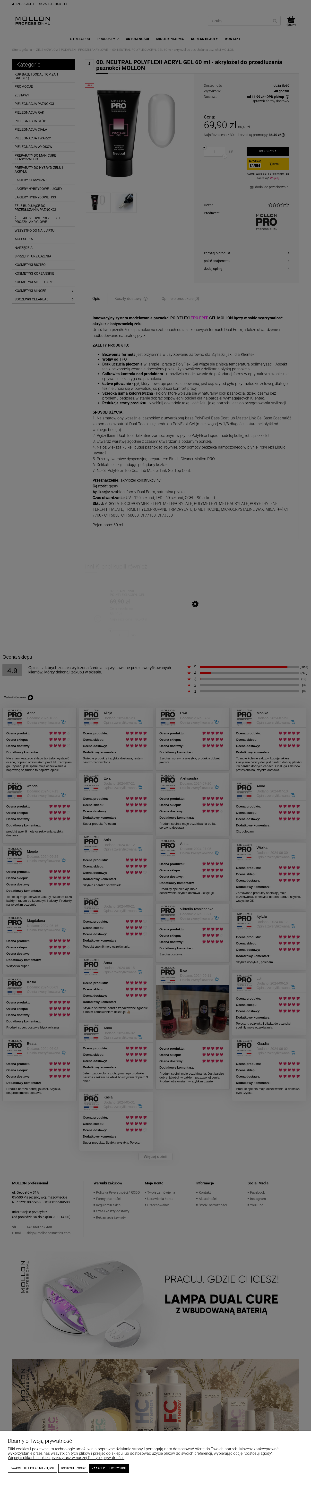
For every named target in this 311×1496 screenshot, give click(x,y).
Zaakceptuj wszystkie (109, 1468)
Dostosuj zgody (73, 1468)
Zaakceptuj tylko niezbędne (32, 1468)
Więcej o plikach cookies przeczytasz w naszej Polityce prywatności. (66, 1457)
